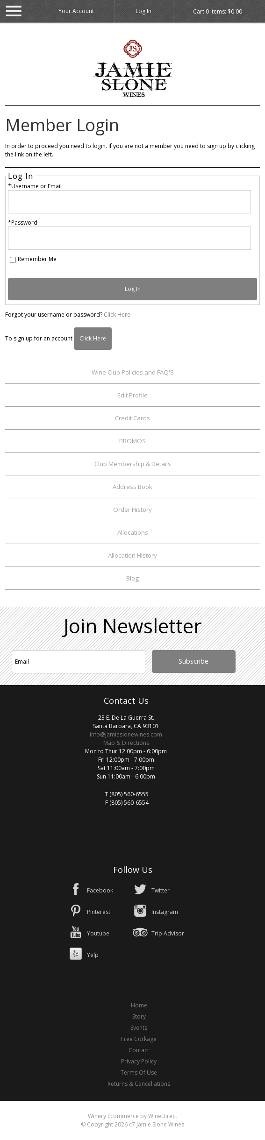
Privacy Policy (139, 1061)
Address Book (132, 486)
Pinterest (98, 912)
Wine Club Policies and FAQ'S (133, 372)
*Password (22, 223)
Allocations (132, 532)
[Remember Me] (13, 260)
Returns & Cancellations (138, 1084)
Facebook (100, 890)
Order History (132, 509)
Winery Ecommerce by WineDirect (132, 1116)
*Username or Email (35, 186)
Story (139, 1016)
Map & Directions (126, 743)
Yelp (93, 955)
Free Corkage (139, 1039)
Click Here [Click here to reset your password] (117, 315)
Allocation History (132, 555)
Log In (143, 11)
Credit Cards (132, 418)
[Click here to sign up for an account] (93, 338)
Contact (139, 1050)
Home (139, 1005)
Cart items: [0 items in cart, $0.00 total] (217, 11)
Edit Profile (132, 395)
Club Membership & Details (132, 464)
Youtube (98, 933)
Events (138, 1028)
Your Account (76, 11)
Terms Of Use (139, 1072)
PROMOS (132, 441)
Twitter (160, 890)
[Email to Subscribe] (78, 661)
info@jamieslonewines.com (126, 734)
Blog (132, 578)
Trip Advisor (167, 933)
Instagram (164, 912)
